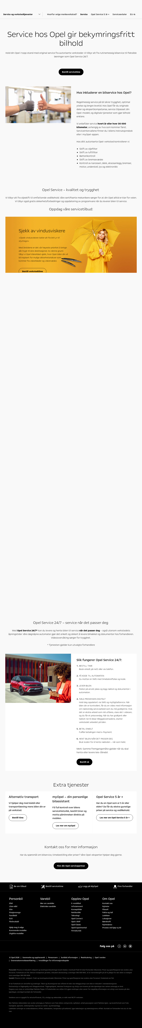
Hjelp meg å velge (16, 927)
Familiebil (13, 915)
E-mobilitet (76, 903)
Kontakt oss (107, 903)
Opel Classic (76, 924)
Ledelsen (106, 915)
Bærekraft (106, 921)
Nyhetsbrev (107, 924)
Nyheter (105, 906)
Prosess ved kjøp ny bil (111, 927)
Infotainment (77, 906)
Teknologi (75, 915)
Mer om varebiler (47, 903)
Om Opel (108, 899)
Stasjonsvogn (15, 912)
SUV (11, 918)
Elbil (11, 903)
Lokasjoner (106, 918)
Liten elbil (13, 906)
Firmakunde (76, 931)
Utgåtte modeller (16, 933)
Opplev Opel (80, 899)
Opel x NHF (75, 921)
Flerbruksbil (14, 921)
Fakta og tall (107, 912)
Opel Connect (77, 918)
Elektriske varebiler (48, 906)
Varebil (45, 899)
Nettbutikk (76, 912)
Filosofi (105, 909)
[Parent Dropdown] (23, 14)
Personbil (16, 899)
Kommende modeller (18, 930)
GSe (10, 909)
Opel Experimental (79, 927)
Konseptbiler (76, 909)
